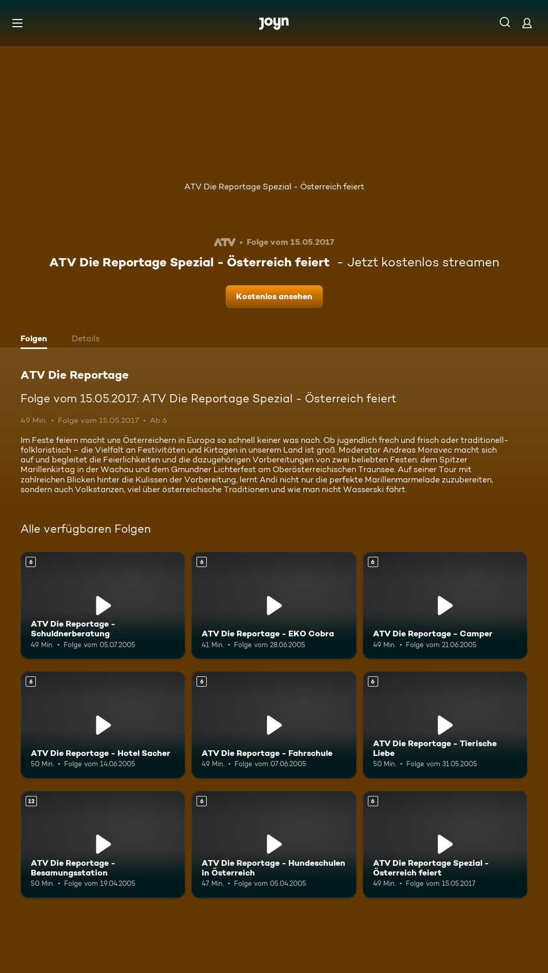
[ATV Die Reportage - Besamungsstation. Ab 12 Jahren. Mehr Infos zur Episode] (103, 844)
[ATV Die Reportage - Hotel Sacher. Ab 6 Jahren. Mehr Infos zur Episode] (103, 725)
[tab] (36, 339)
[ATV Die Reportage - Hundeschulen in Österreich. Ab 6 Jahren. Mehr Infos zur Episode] (273, 844)
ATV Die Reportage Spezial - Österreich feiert (274, 186)
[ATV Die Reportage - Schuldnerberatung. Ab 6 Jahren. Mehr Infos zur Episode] (103, 605)
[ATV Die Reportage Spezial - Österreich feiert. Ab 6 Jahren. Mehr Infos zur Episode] (445, 844)
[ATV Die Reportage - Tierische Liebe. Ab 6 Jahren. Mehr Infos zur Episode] (445, 725)
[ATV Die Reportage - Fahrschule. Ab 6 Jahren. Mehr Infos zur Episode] (273, 725)
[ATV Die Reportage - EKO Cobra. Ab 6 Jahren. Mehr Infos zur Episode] (273, 605)
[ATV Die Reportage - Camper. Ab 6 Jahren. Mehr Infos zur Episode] (445, 605)
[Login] (527, 23)
